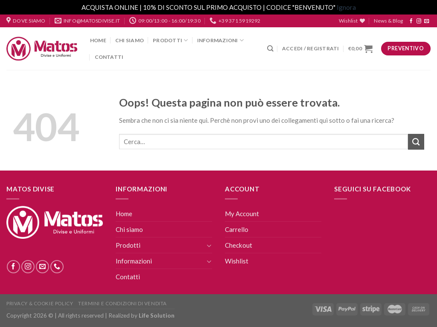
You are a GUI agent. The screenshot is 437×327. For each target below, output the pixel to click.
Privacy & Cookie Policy (39, 303)
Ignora (346, 7)
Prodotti (170, 40)
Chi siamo (129, 40)
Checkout (238, 245)
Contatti (109, 57)
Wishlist (236, 261)
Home (98, 40)
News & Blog (388, 20)
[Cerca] (270, 48)
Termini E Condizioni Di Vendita (122, 303)
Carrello (236, 229)
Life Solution (157, 315)
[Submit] (416, 142)
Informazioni (220, 40)
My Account (242, 213)
